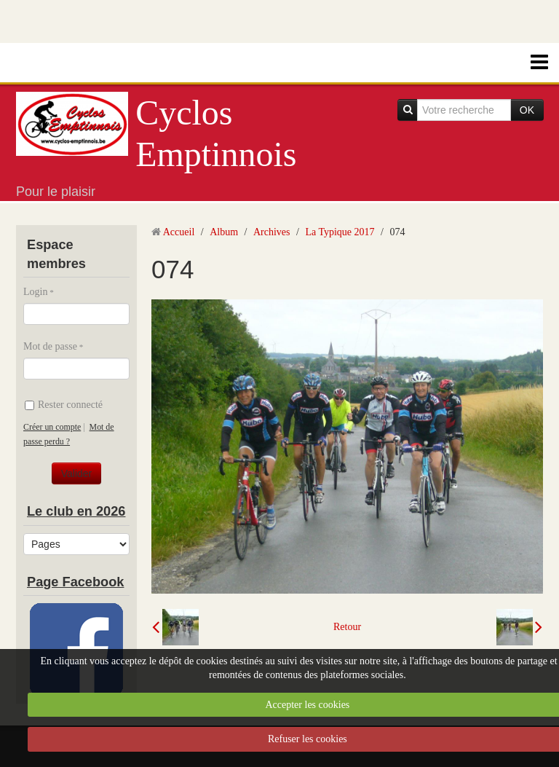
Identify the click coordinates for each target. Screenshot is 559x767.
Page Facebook (75, 582)
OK (527, 110)
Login (35, 291)
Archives (271, 232)
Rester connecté (64, 404)
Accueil (179, 232)
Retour (347, 626)
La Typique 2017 (339, 232)
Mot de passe (50, 346)
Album (224, 232)
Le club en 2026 (76, 511)
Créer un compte (52, 427)
